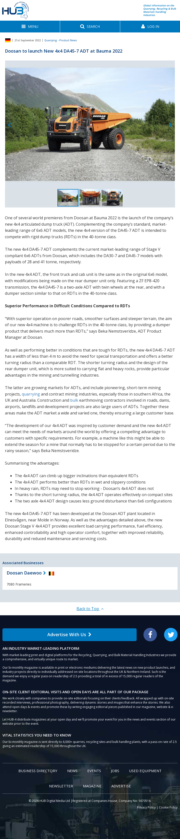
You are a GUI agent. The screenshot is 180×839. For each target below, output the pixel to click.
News (72, 770)
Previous (9, 125)
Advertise (121, 785)
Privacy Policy (146, 807)
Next (171, 125)
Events (94, 770)
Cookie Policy (168, 807)
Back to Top (90, 608)
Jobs (115, 770)
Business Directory (37, 770)
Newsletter (61, 785)
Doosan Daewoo (24, 573)
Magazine (92, 785)
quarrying (31, 394)
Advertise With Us (69, 634)
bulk (74, 400)
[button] (30, 26)
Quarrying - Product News (60, 40)
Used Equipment (145, 770)
